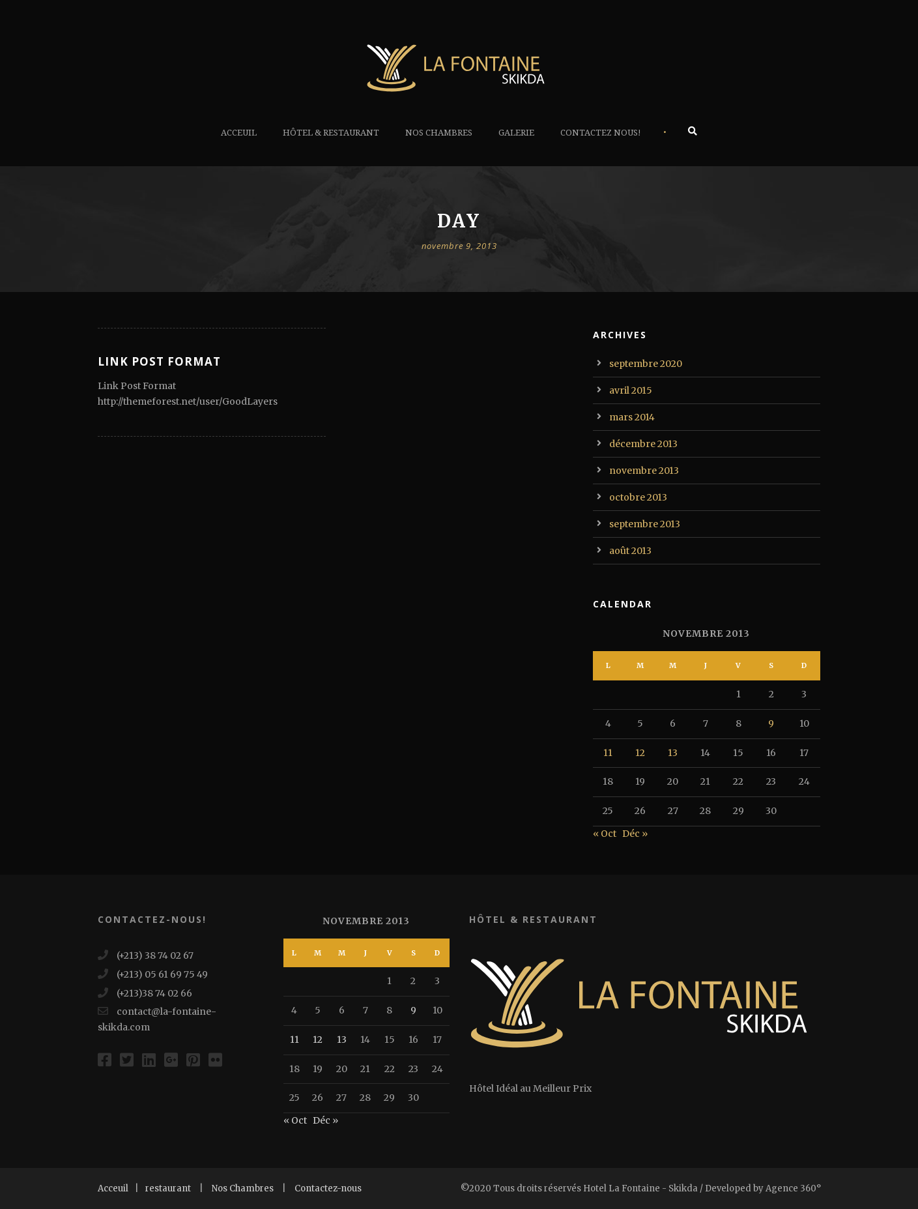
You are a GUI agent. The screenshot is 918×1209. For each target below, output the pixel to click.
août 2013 (630, 551)
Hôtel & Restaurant (331, 133)
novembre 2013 (644, 470)
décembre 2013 (643, 444)
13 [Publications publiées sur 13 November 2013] (673, 753)
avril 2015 (630, 390)
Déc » (635, 833)
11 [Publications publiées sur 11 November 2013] (607, 753)
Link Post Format (159, 361)
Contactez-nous (328, 1188)
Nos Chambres (438, 133)
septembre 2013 (644, 524)
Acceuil (239, 133)
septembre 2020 (645, 364)
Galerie (516, 133)
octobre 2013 (638, 497)
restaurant (168, 1188)
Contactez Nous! (600, 133)
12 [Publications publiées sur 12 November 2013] (640, 753)
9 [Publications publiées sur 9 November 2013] (771, 723)
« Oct (604, 833)
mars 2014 (632, 417)
